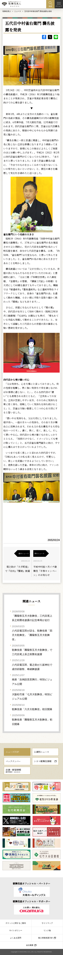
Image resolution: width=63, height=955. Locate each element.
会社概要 (29, 945)
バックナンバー (13, 761)
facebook (44, 37)
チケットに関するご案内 (16, 923)
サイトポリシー (15, 930)
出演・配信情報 (13, 770)
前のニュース (24, 553)
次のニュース (39, 553)
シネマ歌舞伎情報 (42, 761)
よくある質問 (15, 938)
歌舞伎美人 (7, 11)
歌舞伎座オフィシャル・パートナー (31, 883)
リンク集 (47, 930)
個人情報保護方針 (45, 938)
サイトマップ (47, 923)
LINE (56, 37)
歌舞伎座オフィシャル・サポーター (31, 901)
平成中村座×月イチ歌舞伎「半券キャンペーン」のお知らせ (45, 571)
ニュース (17, 11)
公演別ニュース (41, 751)
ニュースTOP (12, 751)
